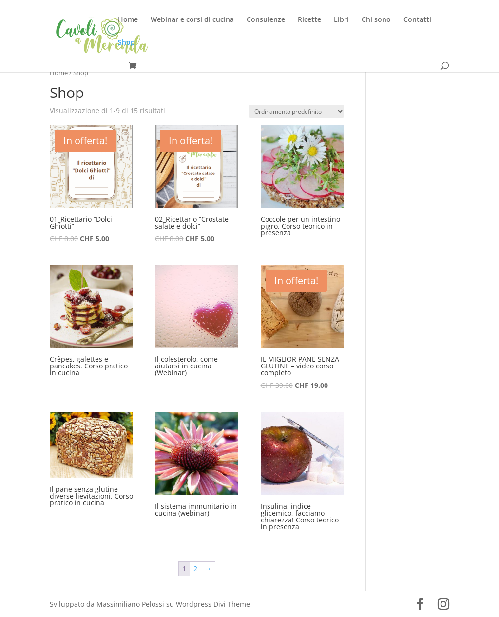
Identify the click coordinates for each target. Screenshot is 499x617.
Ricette (309, 20)
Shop (126, 43)
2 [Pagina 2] (195, 568)
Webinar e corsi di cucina (192, 20)
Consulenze (266, 20)
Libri (341, 20)
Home (128, 20)
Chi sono (376, 20)
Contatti (417, 20)
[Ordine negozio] (296, 111)
